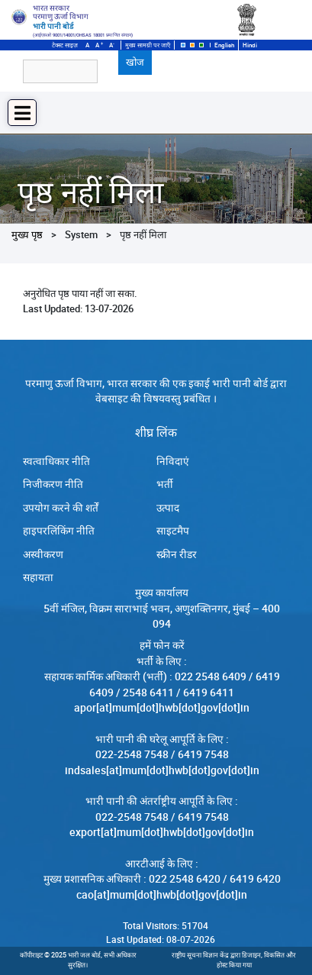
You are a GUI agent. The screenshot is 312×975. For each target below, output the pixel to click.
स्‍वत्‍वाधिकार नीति (56, 461)
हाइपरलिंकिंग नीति (59, 531)
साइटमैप (172, 531)
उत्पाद (167, 508)
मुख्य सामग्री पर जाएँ (147, 45)
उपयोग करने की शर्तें (60, 508)
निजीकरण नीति (53, 484)
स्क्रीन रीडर (176, 554)
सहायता (38, 577)
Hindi (250, 45)
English (224, 45)
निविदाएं (172, 461)
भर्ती (164, 484)
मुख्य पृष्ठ (27, 234)
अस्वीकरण (43, 554)
